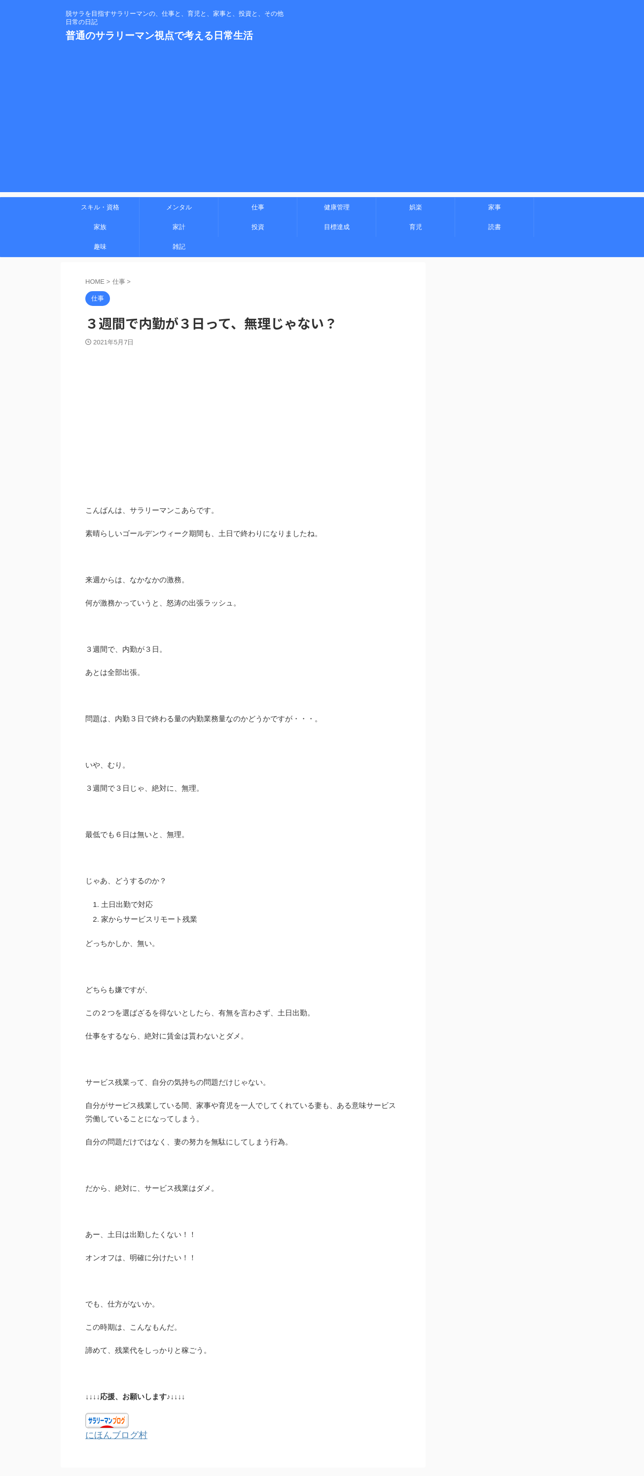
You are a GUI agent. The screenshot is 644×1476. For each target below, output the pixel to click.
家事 (494, 207)
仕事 (257, 207)
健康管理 (337, 207)
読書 (494, 227)
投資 (257, 227)
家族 (100, 227)
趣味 (100, 246)
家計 (179, 227)
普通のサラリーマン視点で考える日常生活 (159, 35)
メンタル (179, 207)
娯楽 (415, 207)
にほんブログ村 (111, 1435)
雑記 (179, 246)
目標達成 (337, 227)
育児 (415, 227)
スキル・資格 (100, 207)
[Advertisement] (322, 123)
